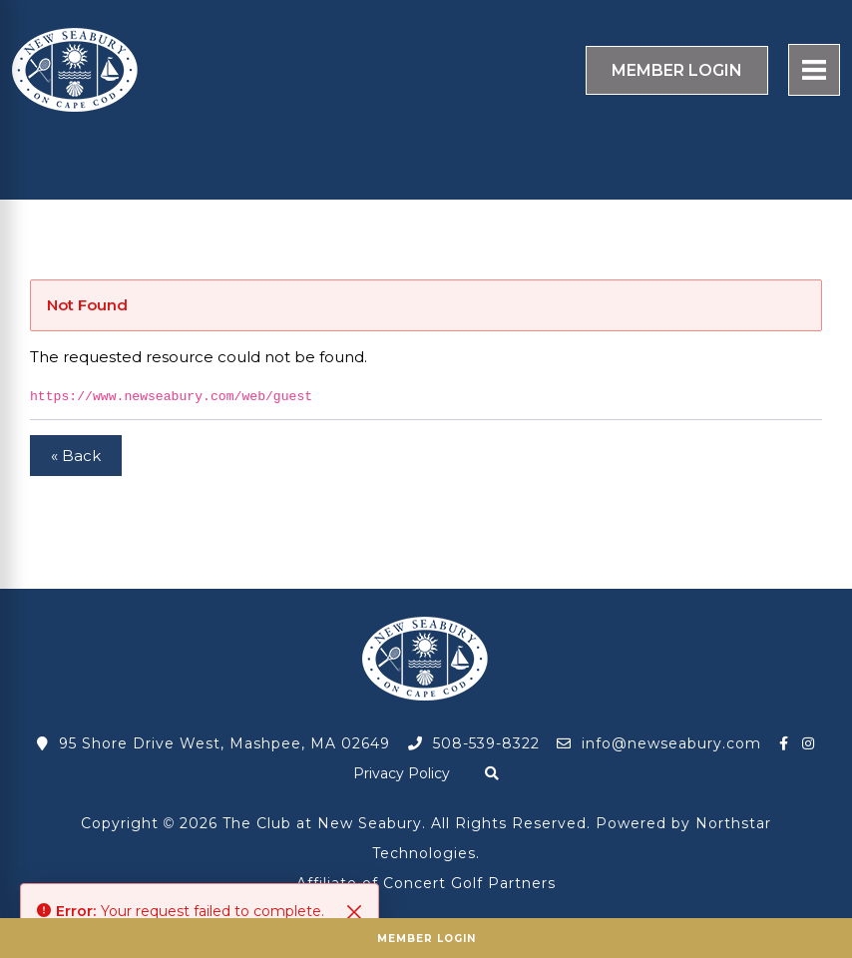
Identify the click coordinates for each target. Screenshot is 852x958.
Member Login (426, 938)
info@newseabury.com (659, 743)
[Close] (354, 912)
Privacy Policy (401, 773)
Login (677, 70)
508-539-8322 (474, 743)
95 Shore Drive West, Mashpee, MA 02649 (213, 743)
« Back (76, 455)
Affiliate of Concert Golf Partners (426, 883)
